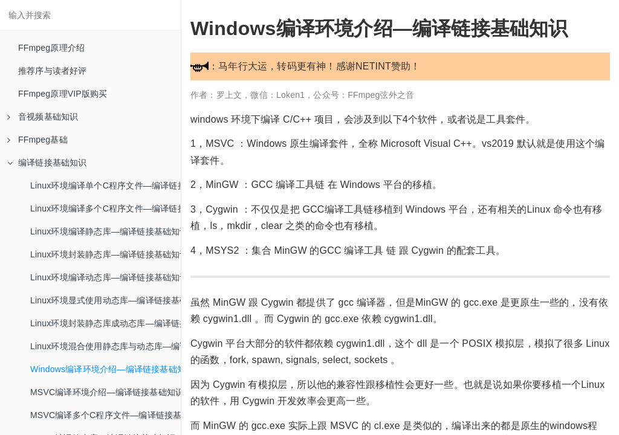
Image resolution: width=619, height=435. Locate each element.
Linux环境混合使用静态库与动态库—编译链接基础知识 (105, 346)
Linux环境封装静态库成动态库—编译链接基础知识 (105, 323)
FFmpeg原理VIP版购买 (63, 93)
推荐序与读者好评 (52, 71)
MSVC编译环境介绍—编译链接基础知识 (105, 392)
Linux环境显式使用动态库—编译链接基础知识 (105, 300)
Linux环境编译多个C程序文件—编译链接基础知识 (105, 208)
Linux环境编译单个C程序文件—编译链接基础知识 (105, 185)
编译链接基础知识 (47, 162)
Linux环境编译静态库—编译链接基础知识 (105, 231)
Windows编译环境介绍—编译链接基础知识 (105, 369)
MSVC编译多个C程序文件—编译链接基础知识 (105, 415)
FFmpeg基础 (37, 139)
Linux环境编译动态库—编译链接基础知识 (105, 277)
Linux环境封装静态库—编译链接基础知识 (105, 254)
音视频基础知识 (42, 116)
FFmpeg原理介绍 (51, 48)
